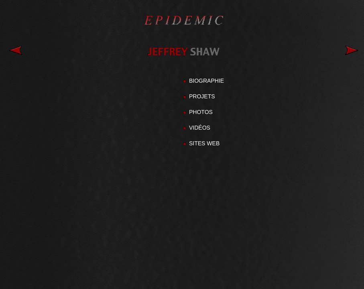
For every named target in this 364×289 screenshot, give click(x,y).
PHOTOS (201, 112)
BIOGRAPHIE (206, 80)
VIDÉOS (199, 127)
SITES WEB (204, 143)
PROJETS (202, 96)
